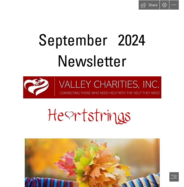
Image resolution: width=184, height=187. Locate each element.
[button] (149, 5)
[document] (92, 93)
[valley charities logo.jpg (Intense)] (92, 87)
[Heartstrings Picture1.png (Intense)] (92, 118)
